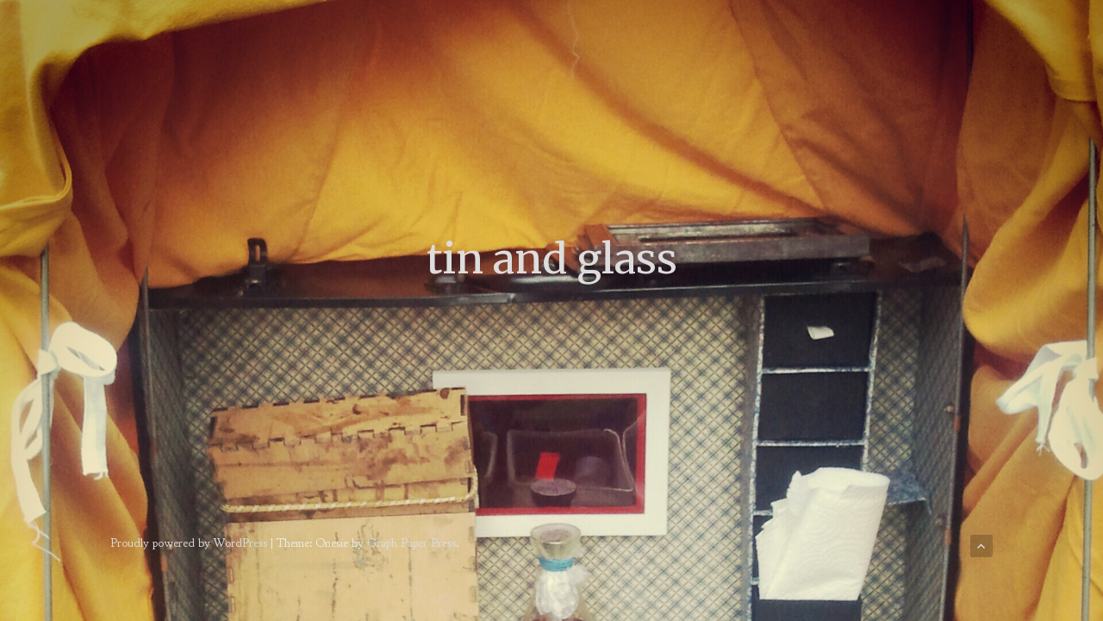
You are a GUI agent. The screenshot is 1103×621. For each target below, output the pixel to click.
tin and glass (552, 259)
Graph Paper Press (411, 543)
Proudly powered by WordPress (188, 543)
